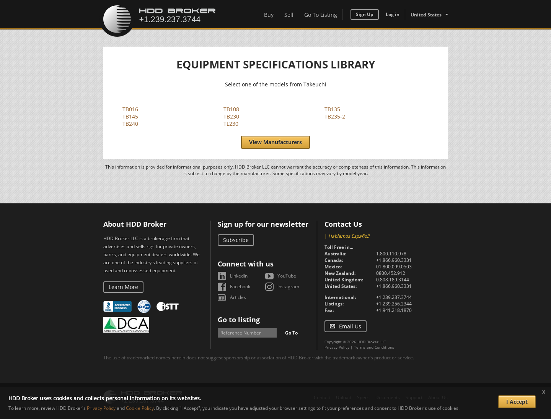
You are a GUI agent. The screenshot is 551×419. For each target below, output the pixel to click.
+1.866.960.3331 (394, 260)
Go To (291, 333)
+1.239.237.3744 (394, 297)
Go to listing (239, 319)
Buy (269, 14)
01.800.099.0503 (394, 266)
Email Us (350, 326)
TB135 (332, 109)
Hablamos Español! (348, 236)
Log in (392, 14)
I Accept (517, 401)
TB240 (130, 123)
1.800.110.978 (391, 253)
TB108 (231, 109)
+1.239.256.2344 (394, 303)
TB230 (231, 116)
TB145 (130, 116)
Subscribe (236, 240)
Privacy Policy (336, 347)
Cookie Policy (140, 408)
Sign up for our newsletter (263, 224)
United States (426, 14)
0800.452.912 (390, 273)
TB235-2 (334, 116)
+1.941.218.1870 (394, 310)
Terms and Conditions (374, 347)
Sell (288, 14)
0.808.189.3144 (392, 279)
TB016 (130, 109)
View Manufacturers (275, 142)
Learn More (123, 287)
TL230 (230, 123)
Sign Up (364, 14)
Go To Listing (320, 14)
